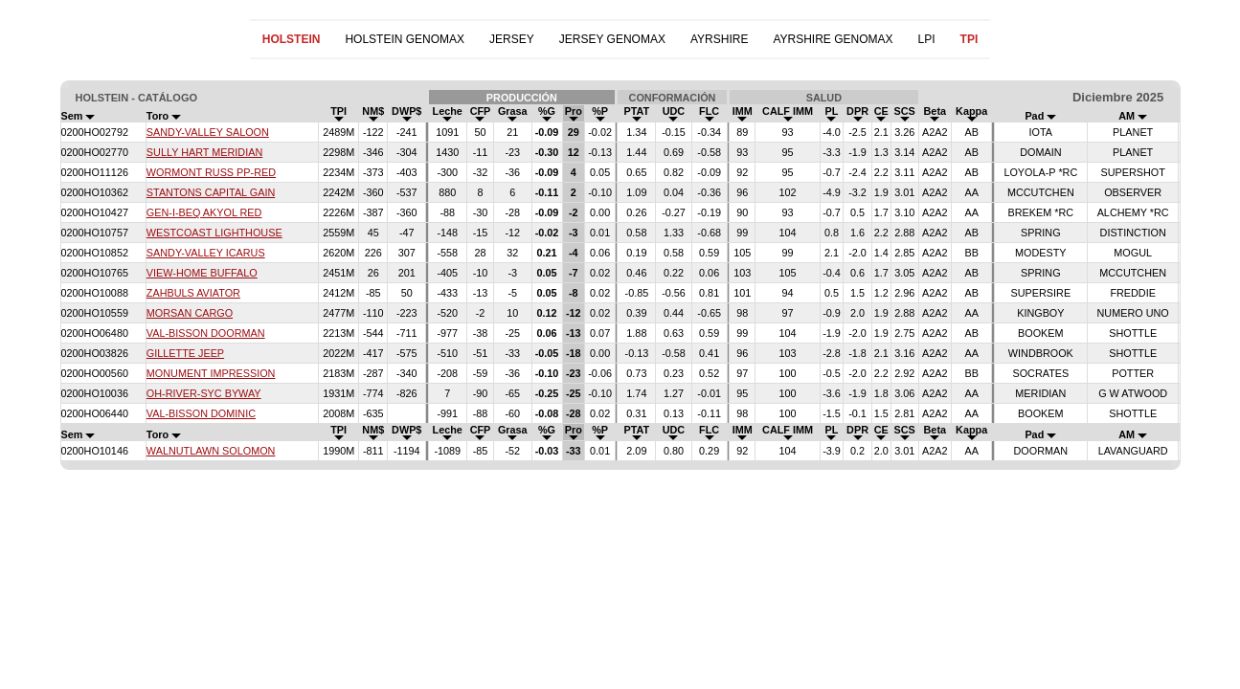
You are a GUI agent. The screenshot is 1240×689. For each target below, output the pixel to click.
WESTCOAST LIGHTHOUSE (214, 232)
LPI (927, 39)
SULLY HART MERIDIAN (204, 152)
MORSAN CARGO (190, 313)
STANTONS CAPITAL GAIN (211, 192)
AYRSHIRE (719, 39)
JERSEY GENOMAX (612, 39)
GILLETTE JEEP (185, 353)
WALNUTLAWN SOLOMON (211, 450)
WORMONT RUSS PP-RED (211, 172)
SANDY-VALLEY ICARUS (206, 252)
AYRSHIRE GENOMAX (832, 39)
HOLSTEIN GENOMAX (404, 39)
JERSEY (511, 39)
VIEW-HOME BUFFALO (202, 272)
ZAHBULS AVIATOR (193, 293)
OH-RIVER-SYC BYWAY (204, 393)
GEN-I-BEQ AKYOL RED (204, 212)
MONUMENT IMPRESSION (211, 373)
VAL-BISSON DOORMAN (206, 333)
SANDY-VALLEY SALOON (208, 132)
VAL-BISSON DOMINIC (201, 413)
